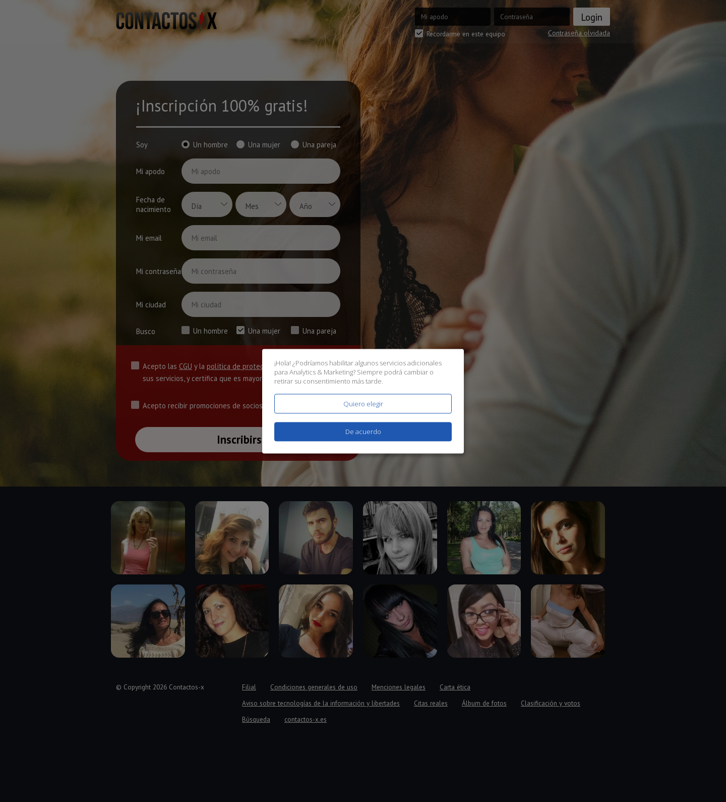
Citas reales (431, 703)
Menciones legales (399, 686)
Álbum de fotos (484, 703)
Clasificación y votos (550, 703)
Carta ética (455, 686)
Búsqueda (256, 719)
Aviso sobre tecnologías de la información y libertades (321, 703)
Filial (249, 686)
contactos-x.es (305, 719)
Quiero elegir (363, 403)
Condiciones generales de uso (313, 686)
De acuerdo (363, 431)
